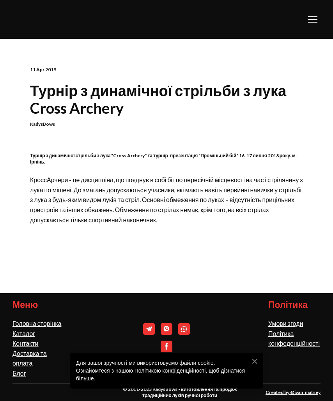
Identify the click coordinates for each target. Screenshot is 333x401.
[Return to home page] (51, 19)
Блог (19, 373)
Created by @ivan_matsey (293, 392)
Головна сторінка (36, 323)
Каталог (23, 333)
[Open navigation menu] (313, 19)
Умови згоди (285, 323)
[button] (149, 329)
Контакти (25, 343)
